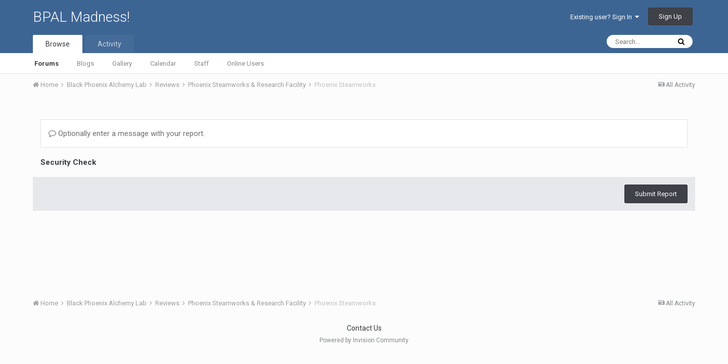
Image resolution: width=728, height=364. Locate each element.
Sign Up (670, 16)
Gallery (122, 63)
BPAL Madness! (81, 17)
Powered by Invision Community (364, 340)
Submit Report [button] (656, 194)
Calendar (163, 63)
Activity (109, 44)
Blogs (85, 63)
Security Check (68, 162)
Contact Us (364, 328)
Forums (46, 63)
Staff (201, 63)
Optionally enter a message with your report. (127, 133)
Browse (58, 44)
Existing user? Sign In (604, 17)
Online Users (245, 63)
